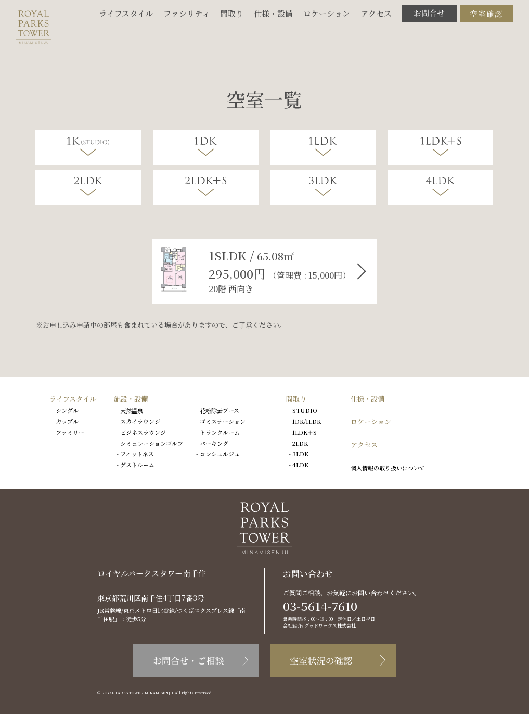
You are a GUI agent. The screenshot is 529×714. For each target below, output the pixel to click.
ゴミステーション (223, 421)
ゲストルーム (137, 464)
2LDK (300, 443)
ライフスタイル (126, 13)
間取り (231, 13)
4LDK (300, 464)
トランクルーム (220, 432)
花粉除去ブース (219, 410)
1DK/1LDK (306, 421)
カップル (67, 421)
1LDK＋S (304, 432)
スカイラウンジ (140, 421)
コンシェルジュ (220, 453)
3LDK (300, 453)
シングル (67, 410)
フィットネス (137, 453)
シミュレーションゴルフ (151, 443)
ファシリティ (186, 13)
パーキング (214, 443)
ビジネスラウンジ (143, 432)
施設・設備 (131, 399)
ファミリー (70, 432)
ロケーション (326, 13)
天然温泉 (131, 410)
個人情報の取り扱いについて (388, 468)
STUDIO (304, 410)
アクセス (376, 13)
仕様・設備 (273, 13)
